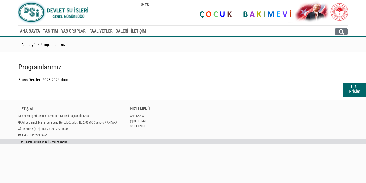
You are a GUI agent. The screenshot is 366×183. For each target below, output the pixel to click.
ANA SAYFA (30, 31)
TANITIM (50, 31)
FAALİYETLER (100, 31)
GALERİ (121, 31)
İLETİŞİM (138, 31)
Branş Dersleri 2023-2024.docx (43, 79)
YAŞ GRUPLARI (73, 31)
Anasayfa (29, 44)
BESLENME (140, 121)
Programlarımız (53, 44)
